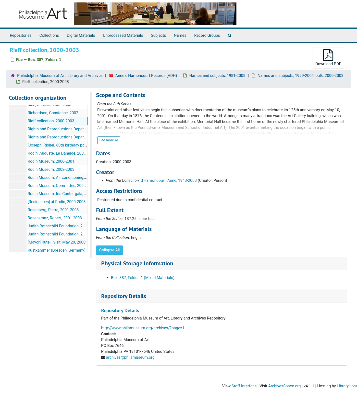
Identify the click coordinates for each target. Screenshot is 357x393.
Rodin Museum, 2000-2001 (51, 161)
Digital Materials (81, 35)
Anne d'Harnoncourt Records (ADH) (146, 75)
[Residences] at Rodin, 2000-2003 (57, 201)
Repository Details (123, 296)
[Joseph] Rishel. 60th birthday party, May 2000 (68, 145)
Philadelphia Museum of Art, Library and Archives (60, 75)
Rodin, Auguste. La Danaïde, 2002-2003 (62, 153)
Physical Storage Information (137, 263)
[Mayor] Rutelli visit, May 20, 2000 (57, 242)
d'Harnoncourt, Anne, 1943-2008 (169, 180)
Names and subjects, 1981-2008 (217, 75)
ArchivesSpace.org (284, 386)
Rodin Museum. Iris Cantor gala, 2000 (60, 193)
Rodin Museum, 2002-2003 (51, 169)
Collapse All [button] (109, 250)
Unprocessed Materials (123, 35)
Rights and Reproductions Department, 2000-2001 (71, 129)
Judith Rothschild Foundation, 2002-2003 (63, 234)
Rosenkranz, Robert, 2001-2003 (55, 218)
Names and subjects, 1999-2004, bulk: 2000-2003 (300, 75)
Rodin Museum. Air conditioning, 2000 (61, 177)
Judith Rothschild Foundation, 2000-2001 (63, 226)
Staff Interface (244, 386)
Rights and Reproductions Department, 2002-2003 (71, 137)
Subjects (158, 35)
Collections (49, 35)
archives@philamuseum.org (130, 357)
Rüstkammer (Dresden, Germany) (57, 250)
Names (180, 35)
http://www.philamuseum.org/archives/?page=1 (143, 328)
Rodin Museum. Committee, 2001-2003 (62, 185)
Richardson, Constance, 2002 (53, 113)
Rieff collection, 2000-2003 (51, 121)
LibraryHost (347, 386)
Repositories (21, 35)
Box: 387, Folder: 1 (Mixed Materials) (142, 277)
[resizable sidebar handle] (91, 175)
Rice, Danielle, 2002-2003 (49, 104)
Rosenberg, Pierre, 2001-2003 (53, 210)
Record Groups (207, 35)
